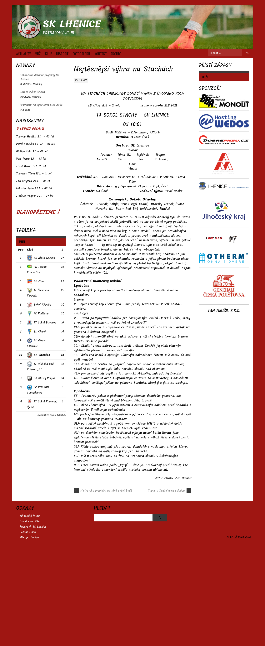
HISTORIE (62, 53)
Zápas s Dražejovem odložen (169, 589)
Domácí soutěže (30, 620)
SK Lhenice (72, 24)
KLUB (48, 53)
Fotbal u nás (28, 631)
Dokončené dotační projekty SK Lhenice (39, 77)
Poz (20, 250)
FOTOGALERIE (81, 53)
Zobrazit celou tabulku (52, 415)
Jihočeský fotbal (30, 614)
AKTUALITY (23, 53)
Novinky (37, 84)
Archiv (116, 53)
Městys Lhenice (29, 636)
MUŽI (38, 53)
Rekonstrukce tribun (32, 92)
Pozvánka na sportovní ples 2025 (41, 105)
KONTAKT (100, 53)
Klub (30, 250)
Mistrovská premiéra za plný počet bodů (103, 589)
